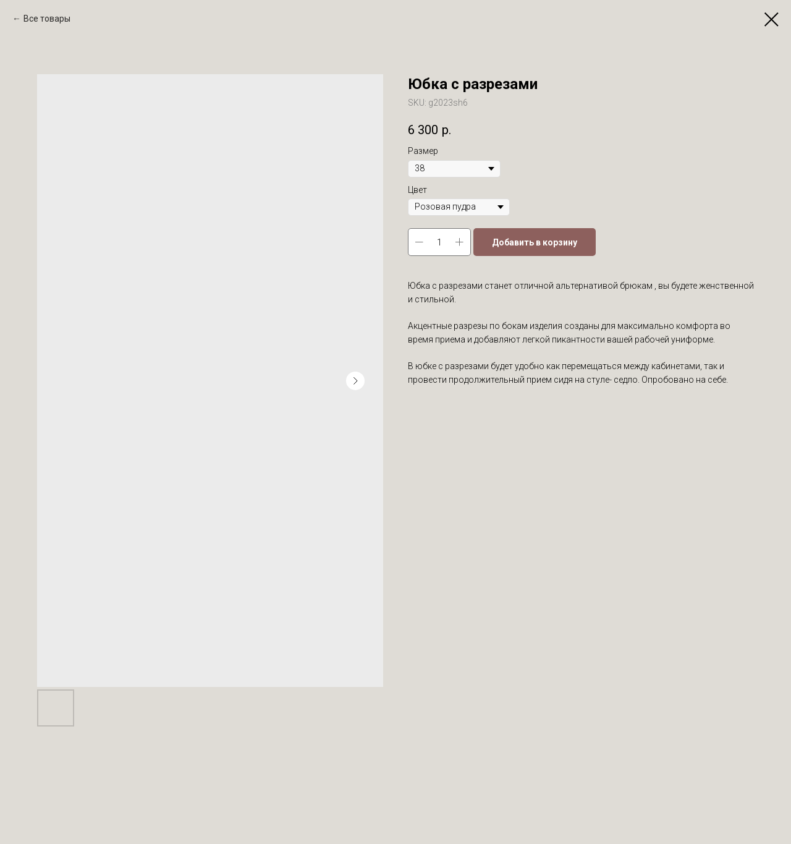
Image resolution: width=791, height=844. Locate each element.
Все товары (46, 18)
